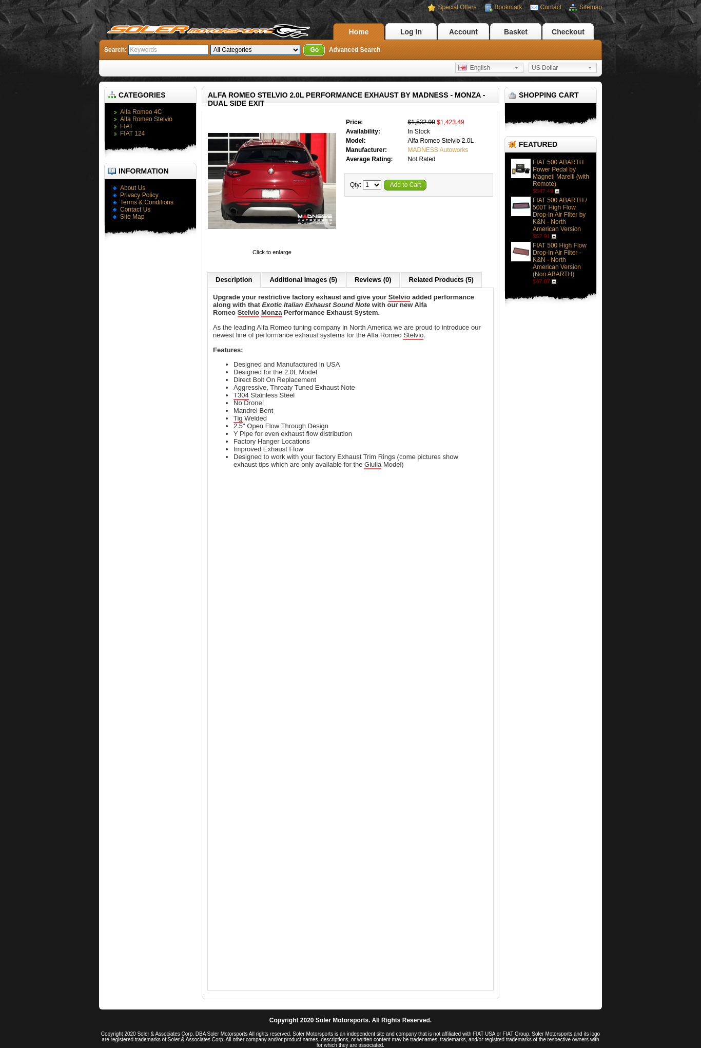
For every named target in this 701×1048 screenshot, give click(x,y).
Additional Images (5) (303, 279)
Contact (550, 7)
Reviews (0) (373, 279)
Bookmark (508, 7)
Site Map (132, 216)
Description (234, 279)
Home (359, 32)
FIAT (126, 126)
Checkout (568, 32)
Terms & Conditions (146, 202)
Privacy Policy (139, 195)
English (474, 67)
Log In (411, 32)
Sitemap (590, 7)
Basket (516, 32)
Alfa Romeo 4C (141, 112)
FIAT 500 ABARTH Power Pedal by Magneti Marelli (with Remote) (561, 173)
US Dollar (545, 67)
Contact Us (135, 209)
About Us (132, 188)
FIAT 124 (132, 133)
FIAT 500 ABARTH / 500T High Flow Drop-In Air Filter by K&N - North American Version (560, 215)
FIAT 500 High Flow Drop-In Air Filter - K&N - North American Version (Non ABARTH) (560, 260)
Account (463, 32)
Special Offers (457, 7)
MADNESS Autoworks (437, 150)
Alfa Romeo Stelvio (146, 119)
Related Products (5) (441, 279)
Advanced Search (355, 49)
